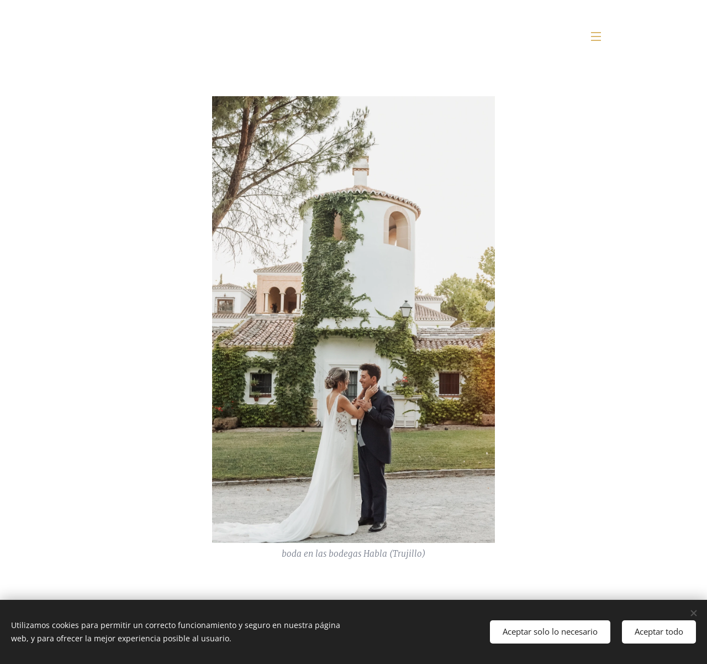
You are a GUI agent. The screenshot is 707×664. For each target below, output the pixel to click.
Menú (596, 36)
